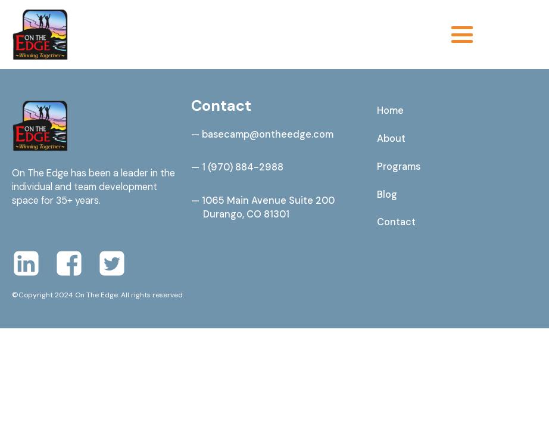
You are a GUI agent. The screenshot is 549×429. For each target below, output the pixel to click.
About (391, 138)
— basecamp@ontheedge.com (262, 134)
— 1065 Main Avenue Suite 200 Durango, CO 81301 (263, 207)
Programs (398, 166)
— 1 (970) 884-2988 (237, 167)
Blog (387, 194)
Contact (396, 222)
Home (390, 110)
